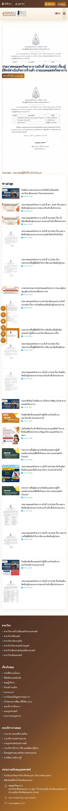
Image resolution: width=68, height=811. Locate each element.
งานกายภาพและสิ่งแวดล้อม (15, 733)
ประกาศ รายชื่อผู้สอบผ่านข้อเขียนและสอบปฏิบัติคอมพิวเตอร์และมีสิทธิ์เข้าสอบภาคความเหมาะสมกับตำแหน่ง (41, 453)
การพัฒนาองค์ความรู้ (12, 757)
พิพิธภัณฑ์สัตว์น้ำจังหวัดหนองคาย (18, 780)
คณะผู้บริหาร (9, 682)
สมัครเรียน (50, 4)
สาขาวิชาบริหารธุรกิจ (13, 641)
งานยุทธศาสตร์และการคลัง (15, 743)
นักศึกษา (7, 3)
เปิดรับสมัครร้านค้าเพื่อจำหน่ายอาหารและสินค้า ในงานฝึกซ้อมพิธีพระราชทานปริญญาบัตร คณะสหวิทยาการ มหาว (42, 431)
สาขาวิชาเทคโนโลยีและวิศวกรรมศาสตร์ (21, 631)
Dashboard (9, 692)
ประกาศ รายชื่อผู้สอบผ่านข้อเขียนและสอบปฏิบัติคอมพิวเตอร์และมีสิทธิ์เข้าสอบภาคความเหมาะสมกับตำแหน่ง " (41, 491)
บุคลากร (19, 3)
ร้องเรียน (61, 4)
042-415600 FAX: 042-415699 (22, 797)
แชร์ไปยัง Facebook (13, 75)
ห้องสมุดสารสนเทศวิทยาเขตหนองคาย (20, 752)
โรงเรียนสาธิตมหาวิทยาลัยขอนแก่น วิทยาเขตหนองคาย (27, 775)
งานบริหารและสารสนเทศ (15, 738)
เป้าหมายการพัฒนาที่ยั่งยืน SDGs (18, 701)
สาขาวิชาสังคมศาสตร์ (13, 655)
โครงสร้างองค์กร (10, 687)
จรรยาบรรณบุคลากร (12, 716)
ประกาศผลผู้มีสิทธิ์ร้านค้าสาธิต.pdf (27, 172)
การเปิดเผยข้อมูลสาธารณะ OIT (17, 697)
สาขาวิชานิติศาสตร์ (12, 636)
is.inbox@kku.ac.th (17, 803)
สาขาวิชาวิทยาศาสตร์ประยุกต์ (16, 645)
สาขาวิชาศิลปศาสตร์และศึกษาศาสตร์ (19, 650)
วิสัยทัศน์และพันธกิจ (12, 677)
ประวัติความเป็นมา (12, 673)
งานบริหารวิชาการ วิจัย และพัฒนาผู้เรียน (21, 748)
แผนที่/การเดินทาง (12, 706)
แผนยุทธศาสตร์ (10, 711)
